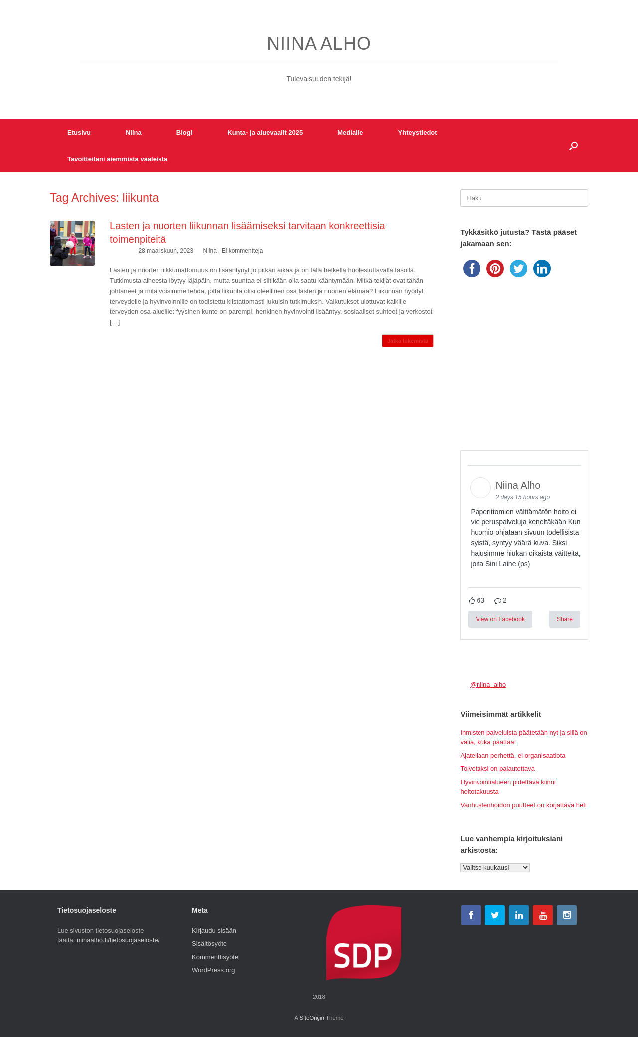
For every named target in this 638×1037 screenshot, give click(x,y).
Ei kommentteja (242, 250)
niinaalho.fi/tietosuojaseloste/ (118, 940)
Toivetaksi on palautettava (497, 768)
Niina (134, 132)
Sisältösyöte (209, 943)
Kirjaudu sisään (214, 930)
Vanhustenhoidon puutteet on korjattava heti (523, 805)
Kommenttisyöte (215, 957)
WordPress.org (213, 970)
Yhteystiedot (417, 132)
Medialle (350, 132)
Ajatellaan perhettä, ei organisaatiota (512, 755)
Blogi (184, 132)
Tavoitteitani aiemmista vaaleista (117, 159)
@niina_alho (488, 684)
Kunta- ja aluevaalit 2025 (265, 132)
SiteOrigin (311, 1018)
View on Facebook (500, 619)
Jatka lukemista (407, 341)
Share (565, 619)
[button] (573, 145)
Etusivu (79, 132)
